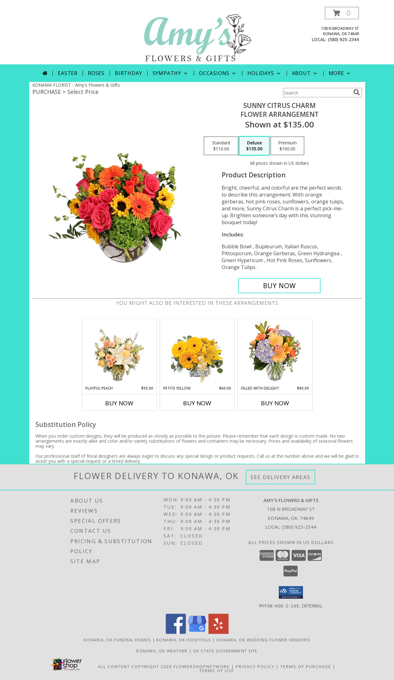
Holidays (264, 73)
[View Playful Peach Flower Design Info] (119, 352)
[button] (342, 13)
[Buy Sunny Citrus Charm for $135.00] (279, 285)
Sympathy (171, 73)
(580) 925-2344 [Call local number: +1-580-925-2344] (343, 39)
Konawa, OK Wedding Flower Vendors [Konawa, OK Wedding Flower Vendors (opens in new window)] (263, 639)
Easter (68, 73)
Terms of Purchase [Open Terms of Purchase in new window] (305, 666)
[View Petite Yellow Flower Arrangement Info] (197, 352)
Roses (96, 73)
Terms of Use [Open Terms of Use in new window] (216, 670)
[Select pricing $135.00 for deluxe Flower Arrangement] (254, 146)
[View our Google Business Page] (197, 632)
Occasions (218, 73)
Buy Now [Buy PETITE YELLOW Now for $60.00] (197, 403)
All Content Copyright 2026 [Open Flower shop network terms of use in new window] (135, 666)
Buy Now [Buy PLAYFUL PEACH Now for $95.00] (119, 403)
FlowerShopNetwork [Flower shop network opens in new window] (202, 666)
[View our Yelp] (218, 632)
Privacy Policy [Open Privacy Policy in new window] (255, 666)
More (340, 73)
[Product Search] (316, 92)
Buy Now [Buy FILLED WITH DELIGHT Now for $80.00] (275, 403)
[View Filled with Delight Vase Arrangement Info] (275, 352)
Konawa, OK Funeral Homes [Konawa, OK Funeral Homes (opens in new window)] (117, 639)
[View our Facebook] (176, 632)
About (305, 73)
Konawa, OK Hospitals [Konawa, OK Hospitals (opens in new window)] (183, 639)
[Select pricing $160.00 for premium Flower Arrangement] (287, 146)
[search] (357, 92)
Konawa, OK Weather (161, 650)
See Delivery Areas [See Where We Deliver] (280, 477)
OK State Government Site (225, 650)
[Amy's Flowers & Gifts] (197, 36)
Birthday (128, 73)
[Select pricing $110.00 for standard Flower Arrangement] (221, 146)
